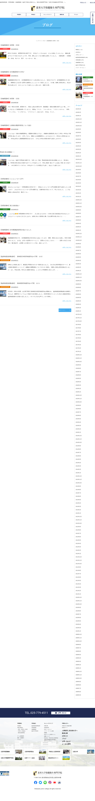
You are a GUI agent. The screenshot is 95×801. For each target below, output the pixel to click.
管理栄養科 (5, 182)
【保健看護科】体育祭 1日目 (13, 98)
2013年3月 (79, 513)
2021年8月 (79, 180)
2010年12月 (79, 604)
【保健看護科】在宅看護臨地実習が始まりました (21, 230)
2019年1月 (79, 278)
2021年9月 (79, 177)
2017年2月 (79, 355)
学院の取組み (20, 735)
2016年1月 (79, 399)
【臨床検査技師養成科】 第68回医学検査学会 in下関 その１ (27, 283)
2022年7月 (79, 143)
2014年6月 (79, 463)
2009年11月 (79, 645)
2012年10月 (79, 530)
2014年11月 (79, 446)
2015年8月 (79, 416)
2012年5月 (79, 547)
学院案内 (19, 733)
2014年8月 (79, 456)
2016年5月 (79, 385)
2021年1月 (79, 204)
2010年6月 (79, 625)
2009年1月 (79, 675)
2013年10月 (79, 490)
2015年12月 (79, 402)
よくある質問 (66, 752)
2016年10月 (79, 369)
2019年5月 (79, 264)
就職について (47, 744)
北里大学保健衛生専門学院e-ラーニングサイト (49, 748)
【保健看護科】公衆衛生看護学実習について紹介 (21, 125)
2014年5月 (79, 466)
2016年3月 (79, 392)
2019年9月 (79, 251)
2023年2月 (79, 119)
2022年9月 (79, 136)
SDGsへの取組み (21, 739)
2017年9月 (79, 332)
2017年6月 (79, 342)
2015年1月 (79, 439)
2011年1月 (79, 601)
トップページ (39, 40)
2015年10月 (79, 409)
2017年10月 (79, 328)
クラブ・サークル (81, 67)
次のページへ (64, 310)
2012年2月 (79, 557)
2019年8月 (79, 254)
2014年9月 (79, 453)
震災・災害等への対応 (23, 737)
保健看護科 (5, 49)
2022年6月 (79, 146)
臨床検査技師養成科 (5, 260)
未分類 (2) (79, 52)
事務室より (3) (80, 49)
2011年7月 (79, 581)
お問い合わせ (62, 721)
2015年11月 (79, 406)
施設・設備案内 (20, 745)
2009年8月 (79, 652)
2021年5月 (79, 190)
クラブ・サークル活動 (49, 739)
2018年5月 (79, 305)
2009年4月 (79, 665)
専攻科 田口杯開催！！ (10, 152)
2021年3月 (79, 197)
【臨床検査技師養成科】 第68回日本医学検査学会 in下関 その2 (28, 256)
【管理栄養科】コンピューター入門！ (16, 179)
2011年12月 (79, 564)
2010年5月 (79, 628)
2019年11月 (79, 244)
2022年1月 (79, 163)
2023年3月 (79, 116)
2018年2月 (79, 315)
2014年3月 (79, 473)
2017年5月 (79, 345)
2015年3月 (79, 433)
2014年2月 (79, 476)
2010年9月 (79, 614)
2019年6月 (79, 261)
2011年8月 (79, 577)
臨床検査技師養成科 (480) (84, 57)
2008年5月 (79, 702)
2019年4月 (79, 268)
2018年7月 (79, 298)
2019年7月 (79, 257)
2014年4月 (79, 470)
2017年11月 (79, 325)
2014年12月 (79, 443)
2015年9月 (79, 412)
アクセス (76, 14)
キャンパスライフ (48, 14)
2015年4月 (79, 429)
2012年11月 (79, 527)
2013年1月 (79, 520)
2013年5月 (79, 507)
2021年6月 (79, 187)
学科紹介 (33, 14)
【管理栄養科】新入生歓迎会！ (13, 205)
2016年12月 (79, 362)
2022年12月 (79, 126)
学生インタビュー (48, 737)
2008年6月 (79, 699)
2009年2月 (79, 672)
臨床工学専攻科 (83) (82, 65)
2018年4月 (79, 308)
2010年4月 (79, 631)
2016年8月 (79, 375)
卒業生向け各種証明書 (66, 733)
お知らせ (65, 744)
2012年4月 (79, 550)
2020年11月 (79, 210)
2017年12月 (79, 321)
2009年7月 (79, 655)
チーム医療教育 (20, 744)
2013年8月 (79, 497)
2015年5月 (79, 426)
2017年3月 (79, 352)
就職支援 (62, 14)
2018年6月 (79, 301)
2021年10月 (79, 173)
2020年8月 (79, 220)
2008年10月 (79, 685)
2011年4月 (79, 591)
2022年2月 (79, 160)
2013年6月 (79, 503)
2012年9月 (79, 534)
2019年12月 (79, 241)
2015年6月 (79, 422)
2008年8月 (79, 692)
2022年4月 (79, 153)
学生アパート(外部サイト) (49, 742)
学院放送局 (46, 735)
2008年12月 (79, 678)
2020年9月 (79, 217)
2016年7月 (79, 379)
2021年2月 (79, 200)
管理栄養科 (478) (81, 60)
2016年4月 (79, 389)
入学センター (80, 54)
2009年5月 (79, 662)
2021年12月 (79, 167)
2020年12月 (79, 207)
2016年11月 (79, 365)
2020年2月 (79, 234)
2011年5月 (79, 588)
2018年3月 (79, 311)
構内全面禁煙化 (21, 740)
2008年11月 (79, 682)
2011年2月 (79, 598)
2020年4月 (79, 230)
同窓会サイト (65, 735)
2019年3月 (79, 271)
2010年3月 (79, 635)
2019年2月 (79, 274)
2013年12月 (79, 483)
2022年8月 (79, 139)
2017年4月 (79, 348)
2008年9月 (79, 689)
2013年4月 (79, 510)
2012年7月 (79, 540)
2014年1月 (79, 480)
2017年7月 (79, 338)
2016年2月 (79, 396)
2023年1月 (79, 123)
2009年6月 (79, 658)
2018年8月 (79, 294)
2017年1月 (79, 358)
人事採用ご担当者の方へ (70, 738)
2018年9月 (79, 291)
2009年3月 (79, 668)
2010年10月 (79, 611)
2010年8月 (79, 618)
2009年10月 (79, 648)
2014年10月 (79, 449)
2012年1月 (79, 561)
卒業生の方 (83, 2)
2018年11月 (79, 284)
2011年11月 (79, 567)
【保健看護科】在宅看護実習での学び (16, 72)
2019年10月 (79, 247)
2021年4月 (79, 193)
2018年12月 (79, 281)
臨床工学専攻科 (5, 156)
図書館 (45, 740)
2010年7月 (79, 621)
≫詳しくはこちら (66, 62)
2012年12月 (79, 524)
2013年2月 (79, 517)
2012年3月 (79, 554)
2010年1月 (79, 638)
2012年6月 (79, 544)
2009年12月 (79, 641)
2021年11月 (79, 170)
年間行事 (46, 733)
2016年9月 (79, 372)
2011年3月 (79, 594)
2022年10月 (79, 133)
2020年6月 (79, 227)
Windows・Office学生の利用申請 (51, 746)
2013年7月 (79, 500)
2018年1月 (79, 318)
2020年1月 (79, 237)
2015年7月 (79, 419)
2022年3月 (79, 156)
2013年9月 (79, 493)
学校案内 (19, 14)
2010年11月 (79, 608)
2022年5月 (79, 150)
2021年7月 (79, 183)
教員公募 (92, 2)
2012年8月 (79, 537)
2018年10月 (79, 288)
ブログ (44, 40)
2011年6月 (79, 584)
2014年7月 (79, 460)
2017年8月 (79, 335)
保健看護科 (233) (81, 62)
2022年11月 (79, 129)
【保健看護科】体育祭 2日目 (13, 45)
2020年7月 (79, 224)
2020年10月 (79, 214)
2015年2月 (79, 436)
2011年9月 (79, 574)
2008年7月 (79, 695)
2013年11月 (79, 487)
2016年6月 (79, 382)
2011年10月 (79, 571)
